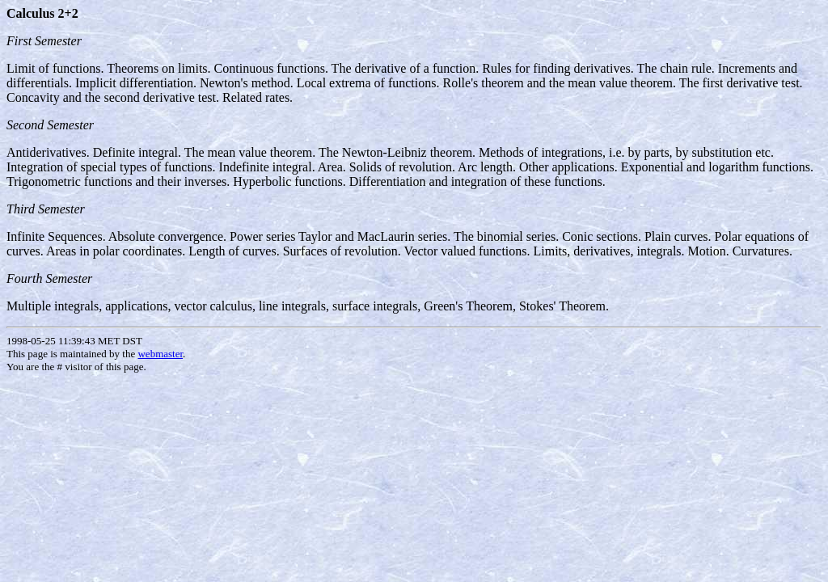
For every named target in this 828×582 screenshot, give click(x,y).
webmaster (160, 354)
